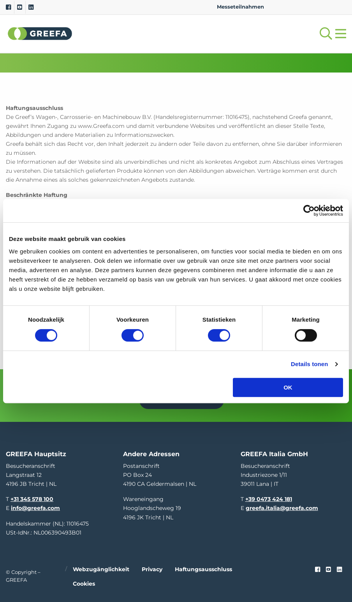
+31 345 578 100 (32, 498)
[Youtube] (19, 7)
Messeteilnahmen (240, 7)
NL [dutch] (290, 6)
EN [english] (277, 6)
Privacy (152, 568)
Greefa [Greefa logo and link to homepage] (40, 33)
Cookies (84, 582)
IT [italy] (327, 6)
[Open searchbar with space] (324, 34)
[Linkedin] (30, 7)
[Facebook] (8, 7)
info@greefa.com (35, 507)
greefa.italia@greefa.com (282, 507)
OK (287, 387)
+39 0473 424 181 (268, 498)
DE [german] (302, 6)
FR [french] (339, 6)
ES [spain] (315, 6)
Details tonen (309, 364)
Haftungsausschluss (203, 568)
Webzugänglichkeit (101, 568)
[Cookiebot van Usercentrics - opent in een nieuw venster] (309, 210)
